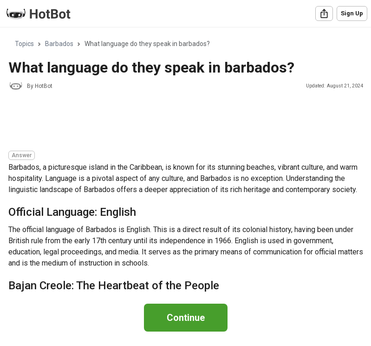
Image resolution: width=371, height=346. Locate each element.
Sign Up (352, 13)
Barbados (59, 43)
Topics (24, 43)
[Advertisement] (177, 122)
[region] (185, 160)
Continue (186, 317)
